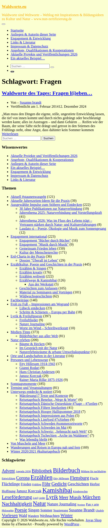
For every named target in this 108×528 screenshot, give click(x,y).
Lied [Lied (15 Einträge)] (35, 497)
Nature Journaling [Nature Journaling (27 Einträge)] (61, 504)
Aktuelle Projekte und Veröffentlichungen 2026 (44, 54)
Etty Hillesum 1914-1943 (37, 364)
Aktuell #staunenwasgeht (28, 197)
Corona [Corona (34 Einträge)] (23, 477)
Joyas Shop (93, 520)
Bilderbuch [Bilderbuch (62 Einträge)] (66, 470)
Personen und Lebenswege (29, 360)
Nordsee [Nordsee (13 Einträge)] (81, 504)
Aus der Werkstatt (41, 284)
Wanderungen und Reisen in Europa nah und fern (45, 447)
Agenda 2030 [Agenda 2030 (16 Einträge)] (23, 471)
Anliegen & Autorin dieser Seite (33, 34)
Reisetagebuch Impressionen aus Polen (46, 415)
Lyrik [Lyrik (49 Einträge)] (52, 497)
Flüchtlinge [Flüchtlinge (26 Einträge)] (11, 484)
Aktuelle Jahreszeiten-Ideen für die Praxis (40, 201)
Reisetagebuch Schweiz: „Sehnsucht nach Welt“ (53, 431)
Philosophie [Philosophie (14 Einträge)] (8, 510)
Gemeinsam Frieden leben (37, 248)
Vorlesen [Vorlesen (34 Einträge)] (10, 515)
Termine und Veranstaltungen (31, 388)
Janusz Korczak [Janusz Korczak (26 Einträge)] (29, 491)
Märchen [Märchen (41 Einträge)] (91, 497)
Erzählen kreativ (31, 272)
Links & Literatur (23, 42)
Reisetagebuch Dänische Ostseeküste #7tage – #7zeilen (58, 404)
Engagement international (29, 236)
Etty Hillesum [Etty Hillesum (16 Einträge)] (61, 478)
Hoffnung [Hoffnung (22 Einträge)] (9, 491)
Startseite (17, 30)
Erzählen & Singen (32, 268)
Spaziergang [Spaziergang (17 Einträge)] (60, 510)
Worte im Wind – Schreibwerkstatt (43, 328)
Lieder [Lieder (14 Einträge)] (42, 498)
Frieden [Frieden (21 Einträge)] (26, 484)
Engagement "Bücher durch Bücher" (45, 240)
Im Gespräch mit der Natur (38, 348)
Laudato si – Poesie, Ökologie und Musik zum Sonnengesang (62, 228)
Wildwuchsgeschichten (35, 296)
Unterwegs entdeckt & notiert (31, 392)
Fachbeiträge (20, 300)
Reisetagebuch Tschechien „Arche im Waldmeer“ (54, 435)
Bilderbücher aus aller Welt (38, 336)
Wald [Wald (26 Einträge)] (23, 515)
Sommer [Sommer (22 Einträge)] (46, 510)
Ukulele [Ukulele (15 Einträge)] (99, 510)
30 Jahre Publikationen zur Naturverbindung (50, 208)
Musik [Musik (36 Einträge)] (75, 497)
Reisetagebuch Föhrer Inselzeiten (42, 407)
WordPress (71, 524)
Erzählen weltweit (32, 276)
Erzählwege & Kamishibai (38, 280)
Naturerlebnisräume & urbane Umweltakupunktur (54, 352)
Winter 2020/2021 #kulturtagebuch (35, 451)
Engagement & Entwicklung (31, 38)
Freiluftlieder (28, 320)
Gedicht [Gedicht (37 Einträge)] (59, 483)
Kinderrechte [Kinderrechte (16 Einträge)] (80, 491)
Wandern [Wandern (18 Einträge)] (33, 516)
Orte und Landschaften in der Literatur (38, 356)
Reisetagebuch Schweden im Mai (43, 427)
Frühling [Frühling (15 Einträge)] (36, 484)
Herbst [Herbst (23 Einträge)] (95, 484)
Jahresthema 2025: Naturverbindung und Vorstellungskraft (60, 212)
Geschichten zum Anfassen (38, 288)
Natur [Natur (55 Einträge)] (39, 503)
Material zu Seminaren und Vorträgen (45, 292)
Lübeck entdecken (32, 308)
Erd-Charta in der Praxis (28, 256)
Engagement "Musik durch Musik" (44, 244)
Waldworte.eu (14, 6)
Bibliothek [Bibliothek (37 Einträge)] (42, 470)
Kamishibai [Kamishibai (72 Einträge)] (57, 490)
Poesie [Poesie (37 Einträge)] (21, 510)
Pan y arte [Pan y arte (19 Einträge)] (92, 504)
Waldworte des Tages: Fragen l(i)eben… (47, 93)
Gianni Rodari (29, 368)
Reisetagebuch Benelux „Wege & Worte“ (48, 400)
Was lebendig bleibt (33, 439)
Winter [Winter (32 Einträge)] (66, 515)
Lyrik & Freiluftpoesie (26, 316)
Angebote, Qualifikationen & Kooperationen (42, 50)
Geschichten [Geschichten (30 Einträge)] (78, 484)
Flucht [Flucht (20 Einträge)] (94, 478)
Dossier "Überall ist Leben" (38, 260)
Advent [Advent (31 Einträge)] (8, 470)
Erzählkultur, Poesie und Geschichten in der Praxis (46, 264)
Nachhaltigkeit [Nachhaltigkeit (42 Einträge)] (17, 504)
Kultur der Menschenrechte (38, 252)
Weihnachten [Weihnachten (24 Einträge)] (50, 516)
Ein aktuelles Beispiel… (28, 58)
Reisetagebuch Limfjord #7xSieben (44, 419)
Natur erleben (20, 340)
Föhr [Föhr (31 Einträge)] (46, 483)
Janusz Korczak (30, 376)
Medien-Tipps (20, 332)
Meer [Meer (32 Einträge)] (63, 497)
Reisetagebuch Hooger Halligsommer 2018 (49, 411)
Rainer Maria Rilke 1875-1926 (41, 380)
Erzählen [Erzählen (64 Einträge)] (42, 477)
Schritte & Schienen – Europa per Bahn (47, 312)
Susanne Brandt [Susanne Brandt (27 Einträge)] (82, 510)
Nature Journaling (32, 324)
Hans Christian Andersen (37, 372)
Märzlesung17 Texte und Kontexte (43, 396)
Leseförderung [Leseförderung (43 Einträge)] (17, 497)
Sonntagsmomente (24, 384)
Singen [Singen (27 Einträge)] (33, 510)
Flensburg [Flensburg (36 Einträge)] (79, 477)
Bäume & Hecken (32, 344)
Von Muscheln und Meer (28, 443)
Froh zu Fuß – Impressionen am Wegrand (40, 304)
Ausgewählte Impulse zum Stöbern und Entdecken (46, 205)
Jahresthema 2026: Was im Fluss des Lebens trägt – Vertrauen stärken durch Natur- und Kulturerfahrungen (57, 222)
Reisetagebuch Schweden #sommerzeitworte (50, 423)
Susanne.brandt (30, 102)
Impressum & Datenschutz (29, 46)
